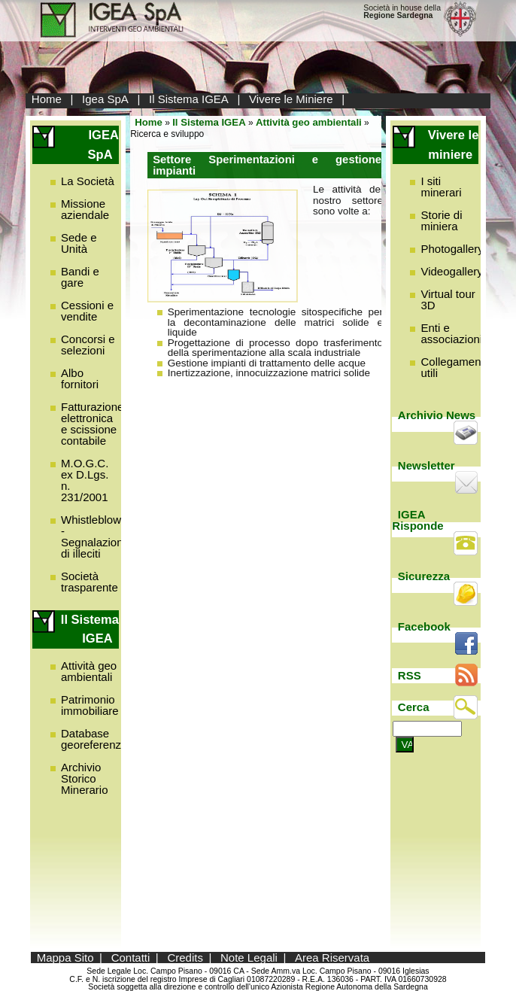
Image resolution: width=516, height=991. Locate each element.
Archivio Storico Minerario (84, 778)
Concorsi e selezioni (88, 345)
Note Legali (249, 957)
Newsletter (426, 465)
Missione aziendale (85, 209)
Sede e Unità (79, 243)
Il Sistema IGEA (189, 99)
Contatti (130, 957)
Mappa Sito (65, 957)
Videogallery (451, 271)
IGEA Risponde (417, 520)
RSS (409, 675)
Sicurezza (424, 576)
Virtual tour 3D (447, 299)
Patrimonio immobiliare (90, 705)
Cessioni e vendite (87, 311)
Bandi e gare (80, 277)
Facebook (424, 626)
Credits (185, 957)
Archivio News (436, 415)
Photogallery (451, 248)
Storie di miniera (441, 220)
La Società (87, 181)
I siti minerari (440, 187)
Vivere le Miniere (290, 99)
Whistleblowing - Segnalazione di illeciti (98, 536)
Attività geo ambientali (89, 671)
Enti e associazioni (451, 333)
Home (47, 99)
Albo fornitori (80, 378)
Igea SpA (105, 99)
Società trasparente (89, 582)
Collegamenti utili (453, 367)
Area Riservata (332, 957)
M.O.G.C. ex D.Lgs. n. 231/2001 (84, 480)
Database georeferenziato (100, 739)
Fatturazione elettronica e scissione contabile (92, 423)
